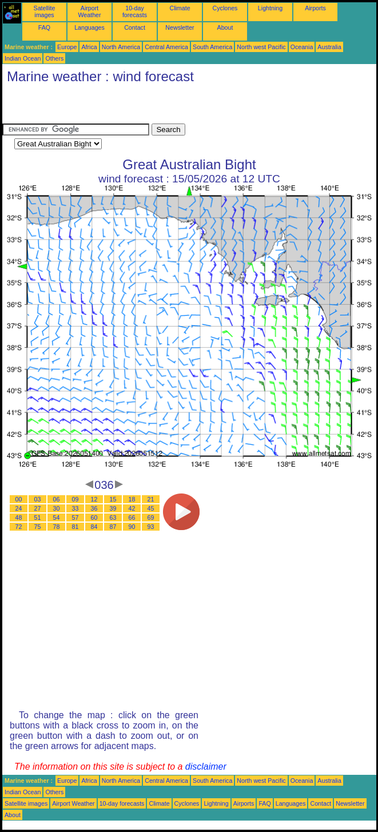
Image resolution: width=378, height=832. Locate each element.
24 (18, 508)
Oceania (302, 46)
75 (37, 526)
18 (132, 499)
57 (75, 517)
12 (94, 499)
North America (121, 46)
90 (132, 526)
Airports (315, 8)
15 (113, 499)
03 (37, 499)
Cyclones (225, 8)
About (225, 27)
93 (151, 526)
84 (94, 526)
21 (151, 499)
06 (56, 499)
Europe (67, 46)
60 (94, 517)
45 (151, 508)
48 (18, 517)
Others (54, 58)
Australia (329, 46)
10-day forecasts (134, 11)
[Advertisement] (136, 106)
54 (56, 517)
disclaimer (205, 766)
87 (113, 526)
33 (75, 508)
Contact (134, 27)
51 (37, 517)
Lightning (270, 8)
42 (132, 508)
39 (113, 508)
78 (56, 526)
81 (75, 526)
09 (75, 499)
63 (113, 517)
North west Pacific (261, 46)
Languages (89, 27)
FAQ (44, 27)
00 (18, 499)
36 (94, 508)
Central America (166, 46)
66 (132, 517)
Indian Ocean (23, 58)
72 (18, 526)
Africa (89, 46)
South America (212, 46)
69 (151, 517)
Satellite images (44, 11)
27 (37, 508)
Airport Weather (89, 11)
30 (56, 508)
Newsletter (179, 27)
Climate (179, 8)
